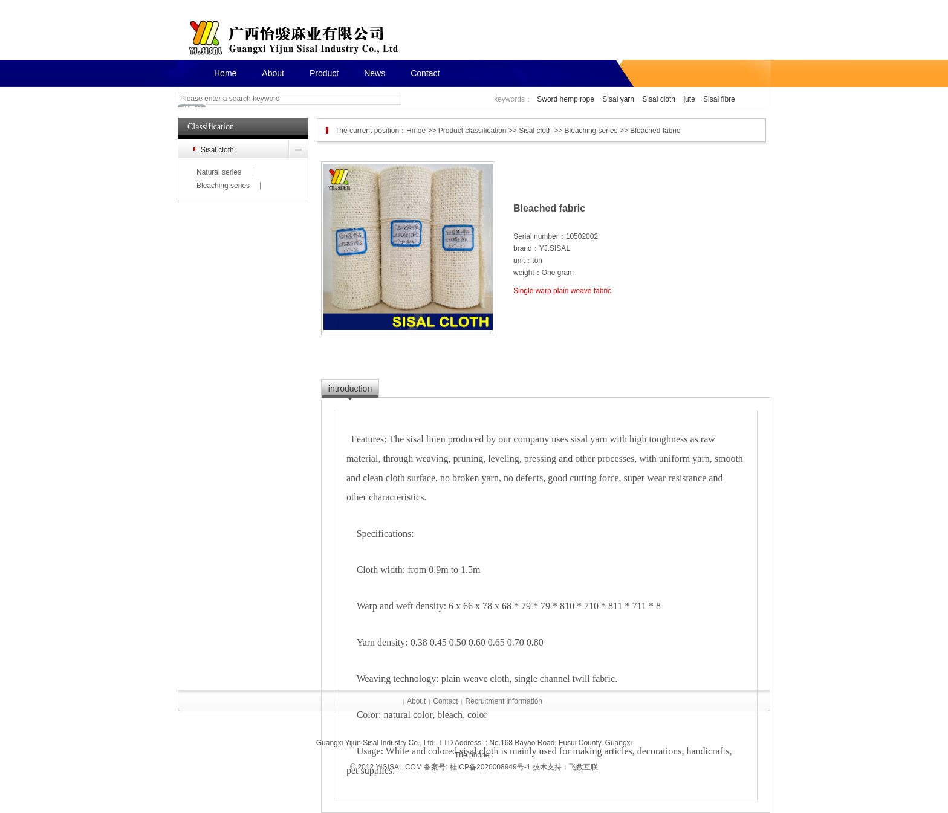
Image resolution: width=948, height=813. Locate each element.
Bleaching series (223, 185)
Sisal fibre (719, 99)
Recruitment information (504, 701)
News (374, 73)
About (273, 73)
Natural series (218, 172)
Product (324, 73)
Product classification (472, 130)
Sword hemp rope (565, 99)
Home (225, 73)
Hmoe (416, 130)
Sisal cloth (658, 99)
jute (689, 99)
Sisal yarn (618, 99)
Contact (425, 73)
